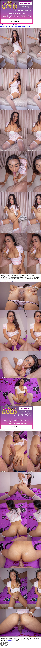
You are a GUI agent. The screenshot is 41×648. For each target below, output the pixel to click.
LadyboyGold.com (9, 640)
